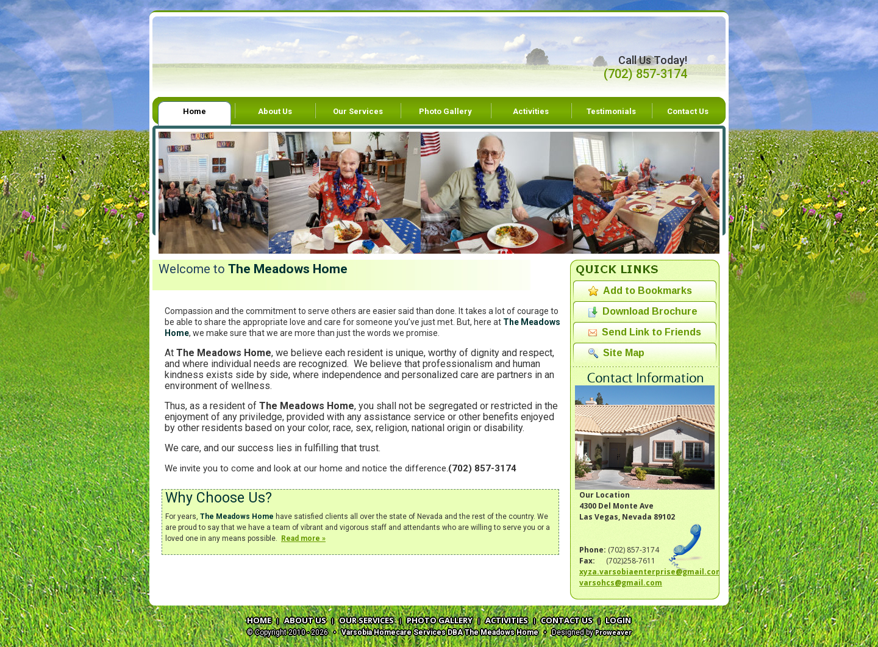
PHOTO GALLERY (440, 620)
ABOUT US (305, 620)
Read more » (303, 538)
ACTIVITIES (506, 620)
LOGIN (618, 620)
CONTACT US (567, 620)
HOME (259, 620)
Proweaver (613, 632)
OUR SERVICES (366, 620)
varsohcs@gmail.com (620, 582)
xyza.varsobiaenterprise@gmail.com (651, 572)
